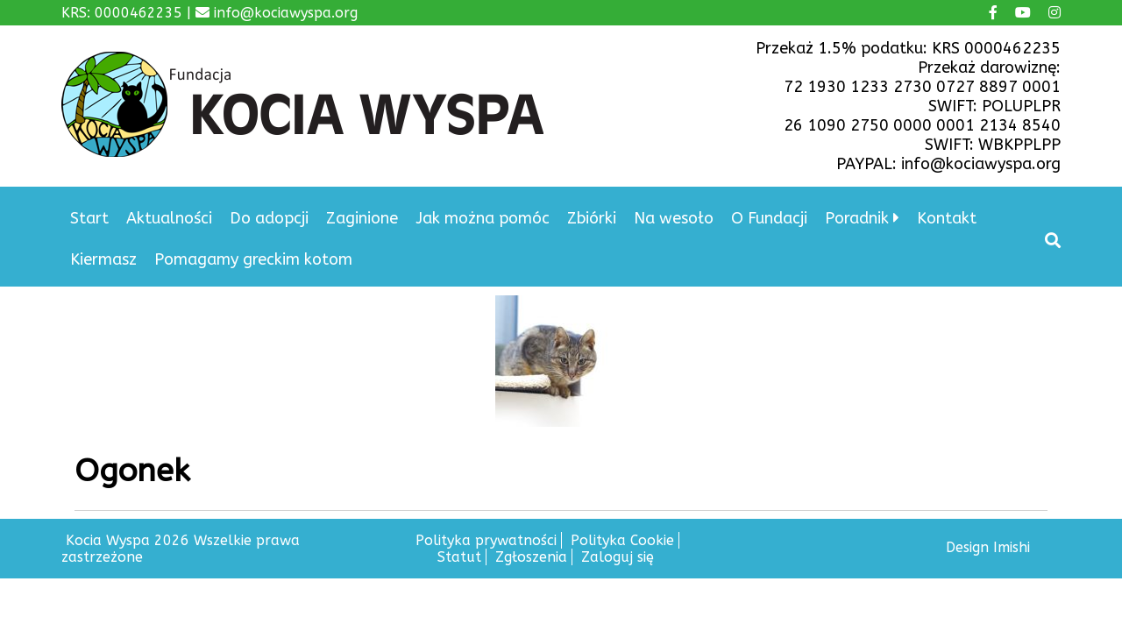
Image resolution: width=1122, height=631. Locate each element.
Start (89, 218)
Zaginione (362, 218)
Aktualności (169, 218)
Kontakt (946, 218)
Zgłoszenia (531, 557)
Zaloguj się (617, 557)
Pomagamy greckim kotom (253, 259)
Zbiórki (591, 218)
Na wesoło (674, 218)
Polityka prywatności (486, 540)
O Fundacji (769, 218)
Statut (459, 557)
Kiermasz (103, 259)
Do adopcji (269, 218)
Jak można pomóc (482, 218)
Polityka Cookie (622, 540)
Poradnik (857, 218)
